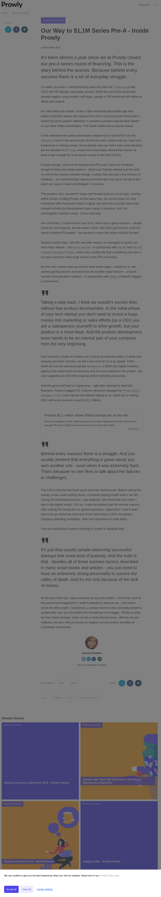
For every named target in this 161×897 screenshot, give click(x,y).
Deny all (27, 889)
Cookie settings (45, 889)
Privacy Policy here (109, 875)
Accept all (11, 889)
